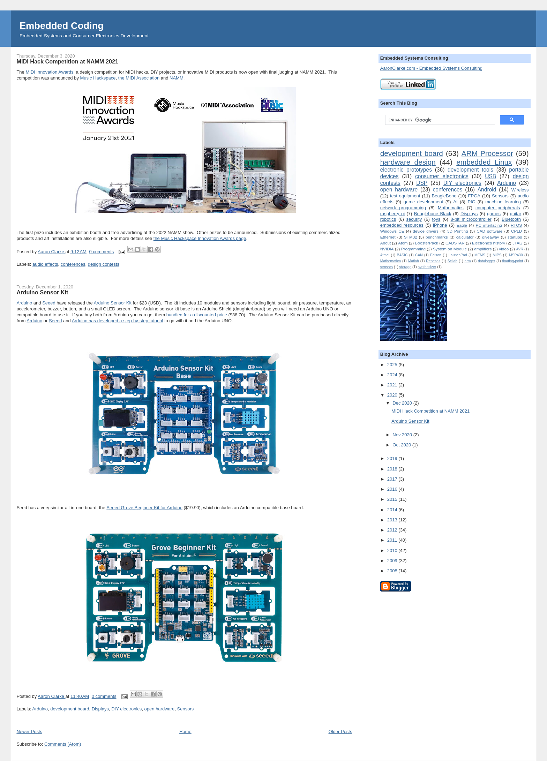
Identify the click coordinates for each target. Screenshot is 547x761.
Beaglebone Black (432, 213)
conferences (73, 264)
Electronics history (488, 243)
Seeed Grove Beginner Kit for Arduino (144, 507)
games (494, 213)
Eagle (462, 225)
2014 (393, 509)
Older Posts (340, 731)
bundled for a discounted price (196, 314)
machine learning (503, 201)
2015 (393, 499)
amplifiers (483, 249)
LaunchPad (458, 255)
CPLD (516, 231)
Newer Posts (29, 731)
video (504, 249)
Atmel (385, 255)
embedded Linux (484, 162)
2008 (393, 570)
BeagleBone (444, 195)
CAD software (489, 231)
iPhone (440, 225)
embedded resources (402, 225)
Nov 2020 (402, 434)
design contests (103, 264)
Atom (402, 243)
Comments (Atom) (62, 744)
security (414, 219)
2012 (393, 530)
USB (490, 176)
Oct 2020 (402, 444)
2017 (393, 479)
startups (515, 237)
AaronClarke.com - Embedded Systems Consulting (431, 68)
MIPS (497, 255)
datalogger (486, 261)
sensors (386, 267)
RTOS (516, 225)
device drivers (426, 231)
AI (455, 201)
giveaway (490, 237)
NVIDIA (387, 249)
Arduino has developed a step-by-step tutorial (117, 320)
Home (185, 731)
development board (69, 708)
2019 (393, 458)
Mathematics (451, 207)
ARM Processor (487, 153)
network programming (403, 207)
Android (487, 190)
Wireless (520, 190)
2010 (393, 550)
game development (423, 201)
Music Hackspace (98, 78)
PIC (471, 201)
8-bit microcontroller (471, 219)
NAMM (176, 78)
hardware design (408, 162)
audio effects (45, 264)
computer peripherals (497, 207)
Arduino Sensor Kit (42, 292)
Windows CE (392, 231)
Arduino (24, 303)
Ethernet (388, 237)
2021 (393, 384)
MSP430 (516, 255)
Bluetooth (511, 219)
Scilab (452, 261)
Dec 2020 (402, 403)
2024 (393, 374)
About (385, 243)
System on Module (450, 249)
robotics (388, 219)
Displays (100, 708)
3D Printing (457, 231)
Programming (413, 249)
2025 (393, 364)
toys (436, 219)
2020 (393, 395)
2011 (393, 540)
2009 (393, 560)
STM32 (410, 237)
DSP (421, 183)
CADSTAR (455, 243)
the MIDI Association (139, 78)
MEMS (479, 255)
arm (468, 261)
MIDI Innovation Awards (49, 72)
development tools (470, 170)
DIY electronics (126, 708)
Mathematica (390, 261)
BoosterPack (426, 243)
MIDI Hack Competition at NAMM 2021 (67, 61)
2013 (393, 519)
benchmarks (437, 237)
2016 (393, 489)
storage (405, 267)
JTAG (517, 243)
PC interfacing (489, 225)
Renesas (433, 261)
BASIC (402, 255)
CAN (419, 255)
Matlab (413, 261)
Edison (435, 255)
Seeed (48, 303)
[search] (439, 120)
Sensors (185, 708)
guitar (516, 213)
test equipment (405, 195)
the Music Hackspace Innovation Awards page (199, 238)
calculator (465, 237)
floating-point (512, 261)
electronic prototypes (406, 170)
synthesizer (427, 267)
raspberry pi (392, 213)
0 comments (101, 251)
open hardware (159, 708)
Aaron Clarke (51, 251)
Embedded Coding (62, 25)
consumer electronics (442, 176)
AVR (519, 249)
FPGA (474, 195)
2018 (393, 469)
